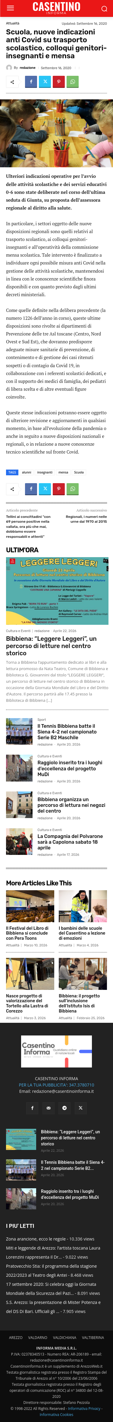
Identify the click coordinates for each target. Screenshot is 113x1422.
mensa (63, 472)
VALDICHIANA (64, 1337)
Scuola (79, 472)
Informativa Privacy (84, 1408)
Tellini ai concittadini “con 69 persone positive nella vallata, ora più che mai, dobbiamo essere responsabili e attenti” (28, 527)
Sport (41, 720)
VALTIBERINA (93, 1337)
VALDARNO (37, 1337)
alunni (26, 472)
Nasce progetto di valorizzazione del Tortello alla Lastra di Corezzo (27, 1003)
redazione (27, 67)
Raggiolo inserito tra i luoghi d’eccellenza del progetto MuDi (69, 768)
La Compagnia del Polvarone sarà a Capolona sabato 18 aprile (70, 842)
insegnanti (44, 472)
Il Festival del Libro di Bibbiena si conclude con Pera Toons (27, 933)
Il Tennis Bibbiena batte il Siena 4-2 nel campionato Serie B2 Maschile (66, 731)
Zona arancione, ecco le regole (36, 1239)
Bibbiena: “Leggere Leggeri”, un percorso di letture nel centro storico (51, 646)
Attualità (12, 23)
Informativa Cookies (57, 1414)
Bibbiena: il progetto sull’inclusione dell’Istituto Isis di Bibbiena (79, 1003)
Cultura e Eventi (18, 631)
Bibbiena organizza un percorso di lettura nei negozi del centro (71, 805)
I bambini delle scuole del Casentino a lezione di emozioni (82, 933)
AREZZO (16, 1337)
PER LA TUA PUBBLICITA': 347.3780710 (56, 1085)
